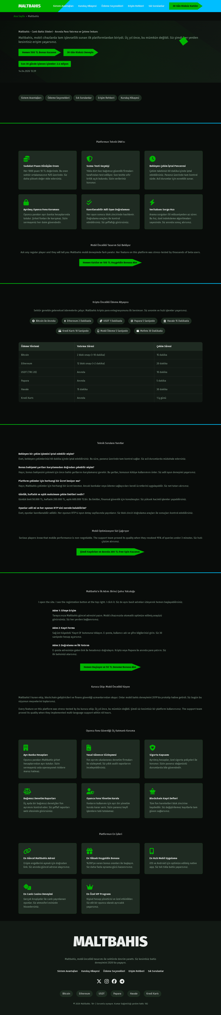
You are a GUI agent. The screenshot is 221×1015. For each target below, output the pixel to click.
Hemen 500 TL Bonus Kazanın (39, 52)
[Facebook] (114, 981)
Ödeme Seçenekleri (112, 6)
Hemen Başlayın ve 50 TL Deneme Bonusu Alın (110, 667)
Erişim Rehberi (136, 6)
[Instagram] (107, 981)
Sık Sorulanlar (156, 6)
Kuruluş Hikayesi (87, 6)
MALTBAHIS (29, 6)
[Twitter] (99, 981)
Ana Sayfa (19, 16)
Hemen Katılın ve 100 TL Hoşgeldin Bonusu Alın (110, 262)
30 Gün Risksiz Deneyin (80, 52)
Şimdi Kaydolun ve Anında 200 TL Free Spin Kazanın (110, 551)
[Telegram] (122, 981)
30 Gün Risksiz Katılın (185, 6)
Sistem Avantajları (63, 6)
